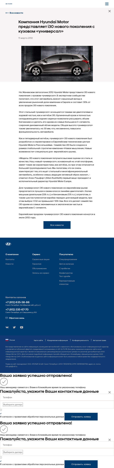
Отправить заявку (81, 416)
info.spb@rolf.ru (11, 366)
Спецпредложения (68, 259)
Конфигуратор (66, 273)
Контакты (10, 259)
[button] (8, 244)
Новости (9, 264)
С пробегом (64, 268)
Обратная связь (15, 318)
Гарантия (36, 264)
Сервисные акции (41, 259)
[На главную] (9, 3)
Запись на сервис (40, 273)
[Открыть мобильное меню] (106, 3)
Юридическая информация (57, 340)
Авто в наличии (66, 264)
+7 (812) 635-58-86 (18, 302)
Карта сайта (38, 340)
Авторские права (99, 340)
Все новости (14, 13)
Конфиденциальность (80, 340)
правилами (20, 416)
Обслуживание (39, 268)
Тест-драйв (64, 276)
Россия (10, 340)
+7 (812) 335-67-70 (17, 309)
